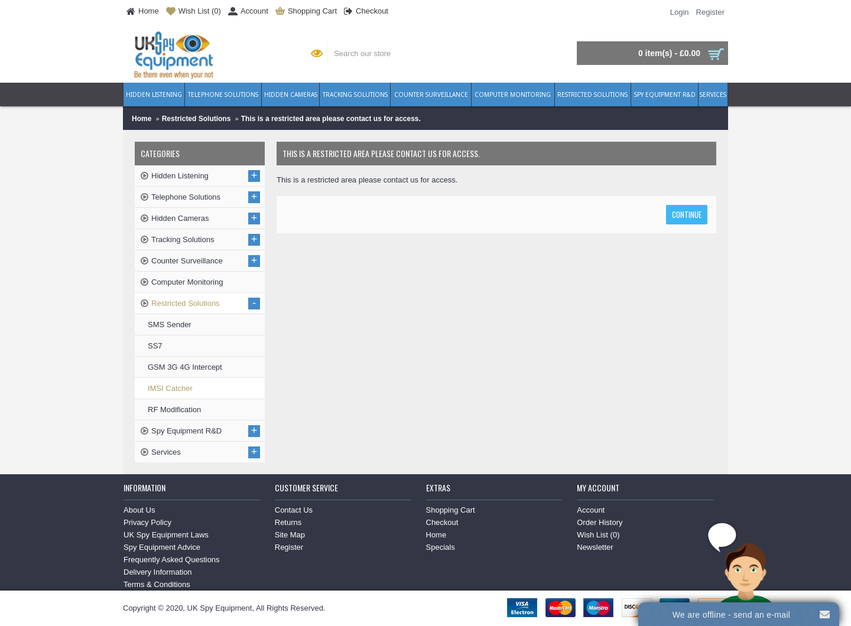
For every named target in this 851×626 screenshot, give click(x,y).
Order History (599, 522)
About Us (139, 510)
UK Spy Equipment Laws (166, 534)
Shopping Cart (450, 510)
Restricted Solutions (196, 119)
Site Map (290, 534)
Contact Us (294, 510)
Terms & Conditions (157, 584)
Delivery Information (158, 572)
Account (591, 510)
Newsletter (595, 547)
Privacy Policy (147, 522)
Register (289, 547)
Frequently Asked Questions (172, 559)
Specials (440, 547)
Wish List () (598, 534)
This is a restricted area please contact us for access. (331, 119)
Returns (288, 522)
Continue (686, 214)
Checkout (442, 522)
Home (141, 119)
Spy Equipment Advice (162, 547)
